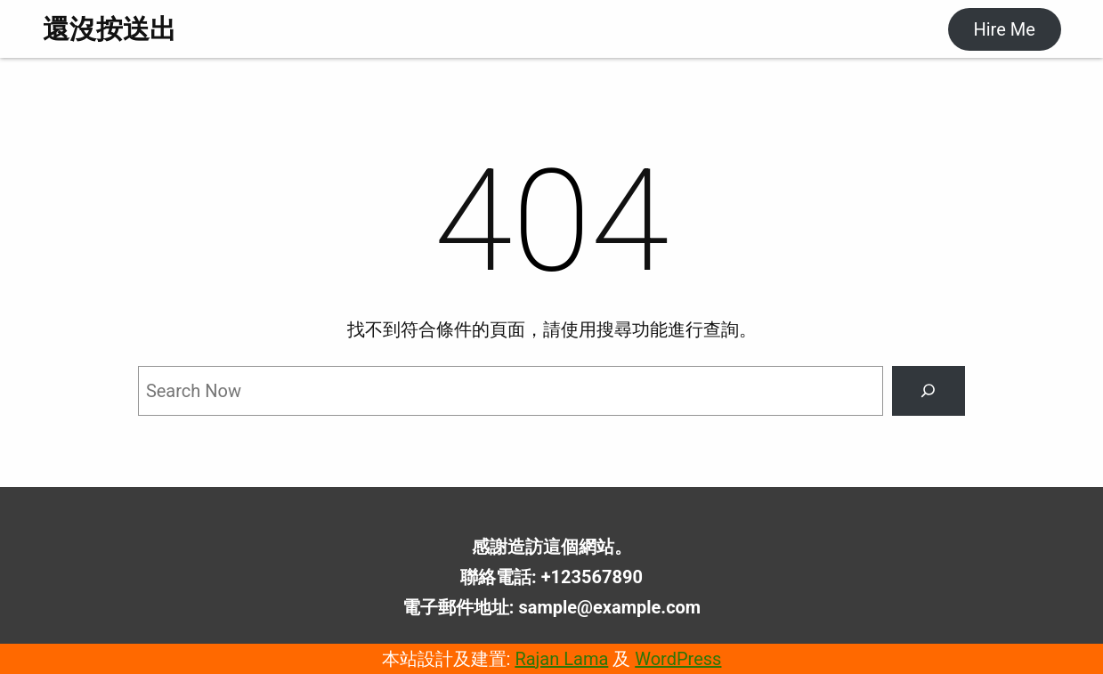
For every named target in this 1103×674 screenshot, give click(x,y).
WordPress (678, 659)
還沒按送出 (109, 29)
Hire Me (1003, 29)
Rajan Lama (561, 659)
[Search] (928, 391)
